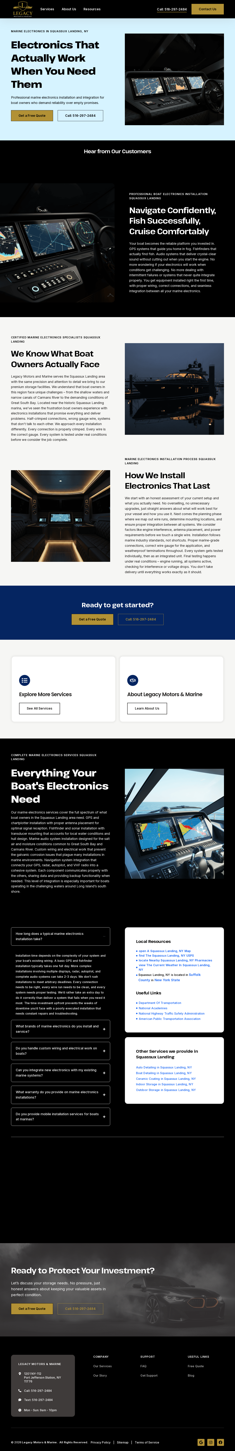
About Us (69, 9)
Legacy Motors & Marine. (40, 1443)
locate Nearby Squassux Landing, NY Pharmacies (175, 961)
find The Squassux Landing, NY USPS (166, 956)
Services (47, 9)
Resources (92, 9)
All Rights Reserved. (73, 1443)
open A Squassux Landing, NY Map (165, 951)
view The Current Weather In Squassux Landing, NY (174, 968)
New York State (167, 980)
